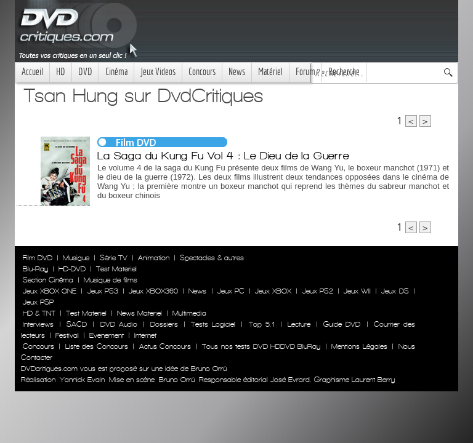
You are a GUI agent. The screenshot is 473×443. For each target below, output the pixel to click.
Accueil (32, 72)
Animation (153, 257)
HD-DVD (72, 269)
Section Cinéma (48, 280)
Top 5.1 (262, 324)
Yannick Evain (82, 379)
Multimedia (189, 313)
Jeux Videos (158, 72)
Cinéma (116, 72)
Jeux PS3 (102, 291)
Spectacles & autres (212, 257)
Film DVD (37, 257)
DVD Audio (118, 324)
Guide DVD (341, 324)
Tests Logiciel (213, 324)
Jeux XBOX (273, 291)
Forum (305, 72)
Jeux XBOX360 (153, 291)
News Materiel (139, 313)
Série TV (113, 257)
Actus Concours (165, 346)
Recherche (344, 72)
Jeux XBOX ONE (49, 291)
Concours (202, 72)
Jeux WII (357, 291)
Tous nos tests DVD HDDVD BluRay (261, 346)
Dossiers (164, 324)
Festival (67, 335)
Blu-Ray (35, 269)
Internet (145, 335)
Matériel (270, 72)
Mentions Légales (359, 346)
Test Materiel (116, 269)
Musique (76, 257)
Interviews (38, 324)
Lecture (299, 324)
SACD (77, 324)
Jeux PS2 (317, 291)
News (236, 72)
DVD (85, 72)
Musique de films (110, 280)
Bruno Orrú (177, 379)
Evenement (106, 335)
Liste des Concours (96, 346)
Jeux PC (231, 291)
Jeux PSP (38, 302)
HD (60, 72)
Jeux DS (394, 291)
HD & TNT (39, 313)
